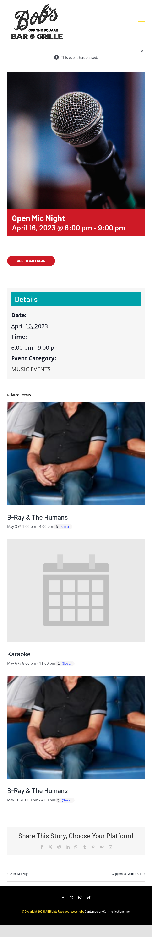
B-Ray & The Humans (37, 517)
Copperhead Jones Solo (127, 874)
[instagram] (80, 897)
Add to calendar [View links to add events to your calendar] (31, 261)
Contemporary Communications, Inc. (107, 911)
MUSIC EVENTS (31, 369)
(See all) (65, 526)
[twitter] (72, 897)
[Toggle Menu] (141, 23)
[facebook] (63, 897)
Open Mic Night (19, 874)
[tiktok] (89, 897)
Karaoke (19, 654)
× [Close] (142, 51)
